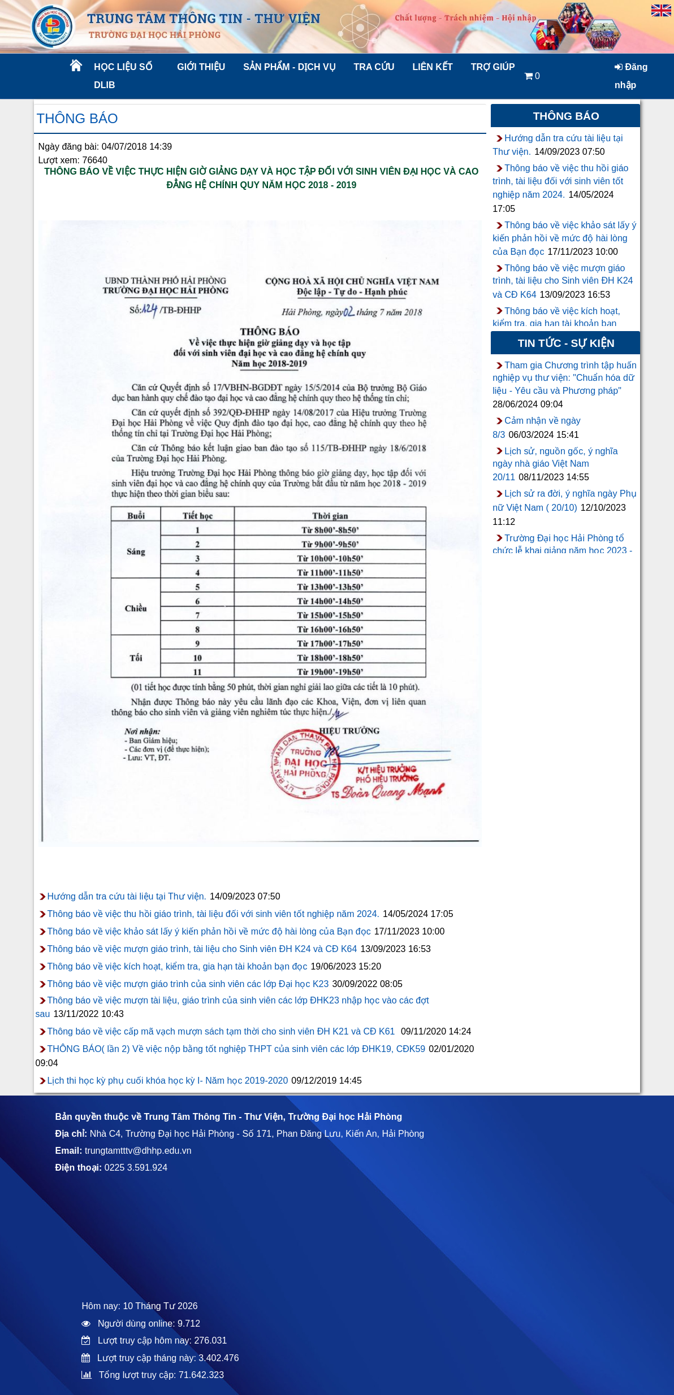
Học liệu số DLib (123, 76)
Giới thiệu (201, 67)
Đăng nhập (631, 76)
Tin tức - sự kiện (566, 343)
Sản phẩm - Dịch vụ (288, 67)
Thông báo (77, 118)
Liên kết (432, 67)
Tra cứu (374, 67)
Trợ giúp (493, 67)
